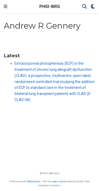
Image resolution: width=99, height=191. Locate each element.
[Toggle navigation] (5, 6)
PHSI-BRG (49, 6)
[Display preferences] (93, 7)
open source (60, 181)
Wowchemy (33, 181)
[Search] (84, 7)
